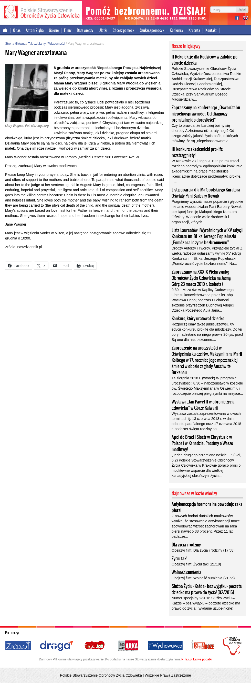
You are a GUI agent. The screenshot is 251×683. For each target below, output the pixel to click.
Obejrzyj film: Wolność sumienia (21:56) (203, 578)
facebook (239, 18)
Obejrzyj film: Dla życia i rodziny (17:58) (203, 550)
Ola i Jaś (95, 645)
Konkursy (176, 30)
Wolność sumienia (186, 572)
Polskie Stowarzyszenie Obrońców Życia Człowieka (41, 12)
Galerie (54, 30)
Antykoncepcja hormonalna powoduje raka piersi (207, 507)
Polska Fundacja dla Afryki (233, 646)
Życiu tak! (179, 558)
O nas (16, 30)
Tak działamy (37, 43)
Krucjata (194, 30)
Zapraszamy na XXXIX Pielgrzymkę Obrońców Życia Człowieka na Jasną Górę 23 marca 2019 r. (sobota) (201, 277)
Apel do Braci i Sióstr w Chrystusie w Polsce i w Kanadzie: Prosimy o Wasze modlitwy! (202, 443)
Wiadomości (56, 43)
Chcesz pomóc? (123, 30)
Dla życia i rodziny (186, 544)
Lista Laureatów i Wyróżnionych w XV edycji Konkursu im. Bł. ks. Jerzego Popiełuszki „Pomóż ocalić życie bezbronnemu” (207, 236)
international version (245, 18)
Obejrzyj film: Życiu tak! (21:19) (196, 564)
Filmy (67, 30)
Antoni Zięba (35, 30)
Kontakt (211, 30)
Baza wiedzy (85, 30)
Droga (56, 645)
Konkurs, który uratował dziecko (198, 318)
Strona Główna (15, 43)
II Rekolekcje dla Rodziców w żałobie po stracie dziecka (204, 59)
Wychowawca (165, 645)
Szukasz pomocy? (152, 30)
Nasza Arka (128, 645)
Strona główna (5, 30)
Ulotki (103, 30)
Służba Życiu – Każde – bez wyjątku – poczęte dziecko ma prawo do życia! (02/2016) (207, 589)
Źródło (18, 645)
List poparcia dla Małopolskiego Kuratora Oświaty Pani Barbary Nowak (206, 192)
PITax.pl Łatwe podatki (196, 659)
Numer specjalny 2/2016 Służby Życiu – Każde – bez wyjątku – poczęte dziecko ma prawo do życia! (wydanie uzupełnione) (206, 603)
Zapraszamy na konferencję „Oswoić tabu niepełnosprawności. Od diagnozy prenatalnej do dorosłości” (206, 113)
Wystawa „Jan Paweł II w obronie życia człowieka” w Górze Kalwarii (203, 404)
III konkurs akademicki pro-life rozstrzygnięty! (197, 152)
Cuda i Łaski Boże (202, 645)
